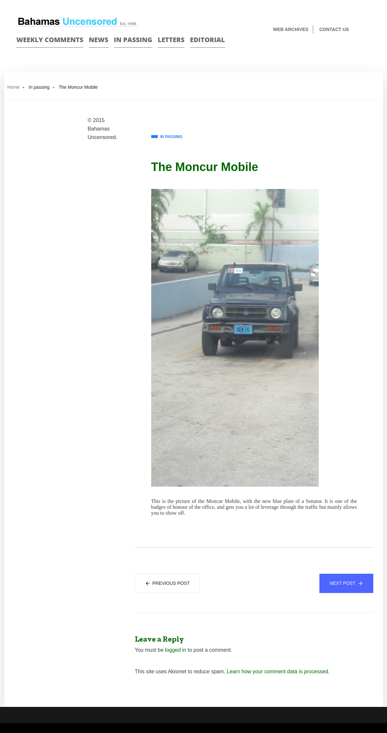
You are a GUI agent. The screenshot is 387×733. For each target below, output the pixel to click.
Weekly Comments (49, 39)
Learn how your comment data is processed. (278, 671)
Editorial (207, 39)
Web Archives (290, 29)
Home (14, 87)
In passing (133, 39)
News (98, 39)
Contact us (334, 29)
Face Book (356, 51)
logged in (175, 650)
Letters (171, 39)
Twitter (368, 51)
